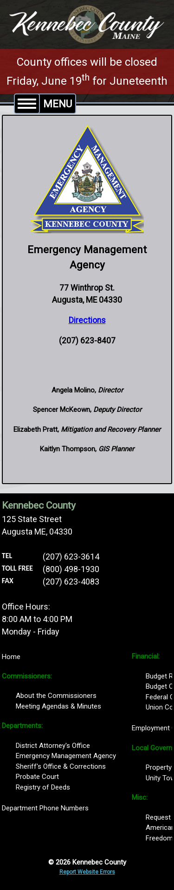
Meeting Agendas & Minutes (58, 706)
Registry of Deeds (43, 787)
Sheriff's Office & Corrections (61, 766)
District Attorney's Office (53, 745)
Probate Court (37, 776)
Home (11, 657)
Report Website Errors (87, 872)
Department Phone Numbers (45, 808)
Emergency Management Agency (66, 756)
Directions (87, 320)
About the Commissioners (56, 695)
